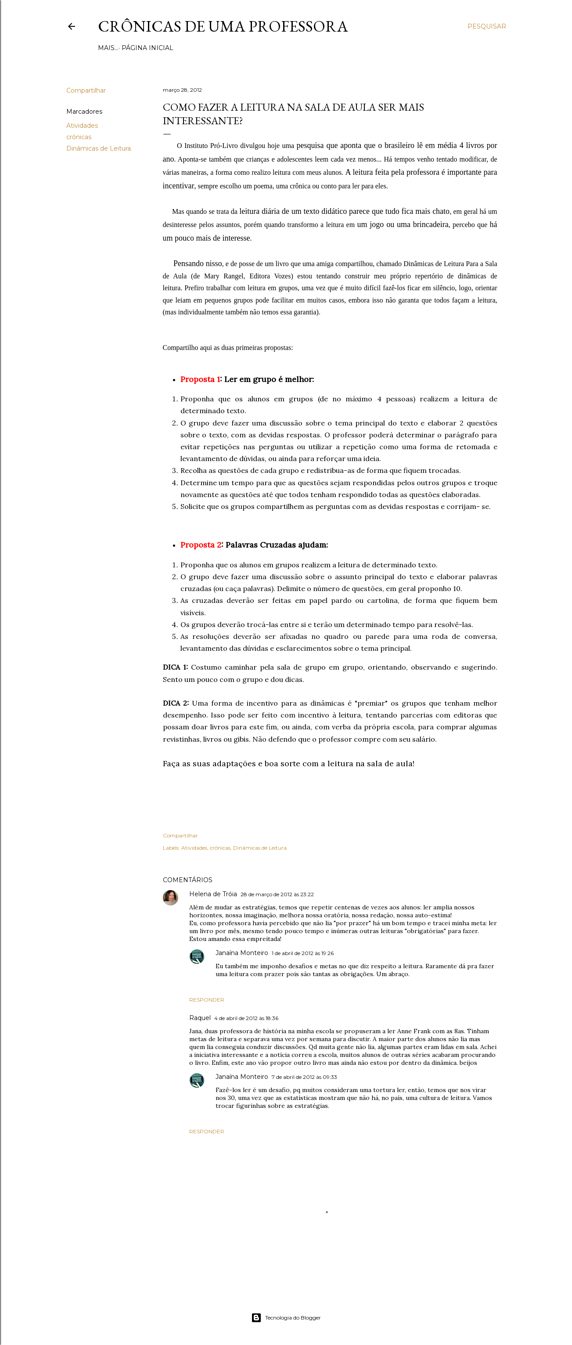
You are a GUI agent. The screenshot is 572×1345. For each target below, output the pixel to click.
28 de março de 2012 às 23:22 (277, 894)
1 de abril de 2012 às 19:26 (303, 953)
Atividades (82, 126)
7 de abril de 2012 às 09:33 (304, 1077)
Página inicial (127, 48)
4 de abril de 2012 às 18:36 (246, 1018)
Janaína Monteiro (242, 953)
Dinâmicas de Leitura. (99, 148)
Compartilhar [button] (86, 90)
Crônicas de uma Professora (223, 26)
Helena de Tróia (213, 894)
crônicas (78, 137)
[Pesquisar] (487, 26)
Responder (206, 999)
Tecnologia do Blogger (286, 1318)
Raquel (200, 1018)
